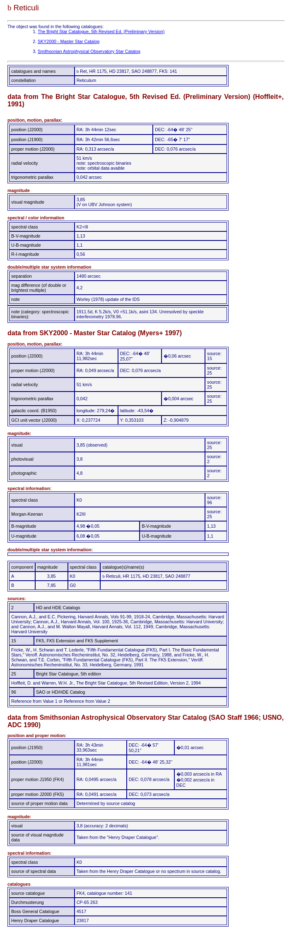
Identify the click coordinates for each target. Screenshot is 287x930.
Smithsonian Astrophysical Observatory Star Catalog (89, 51)
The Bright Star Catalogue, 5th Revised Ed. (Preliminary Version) (101, 31)
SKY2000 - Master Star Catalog (68, 41)
